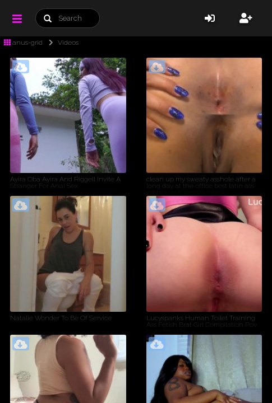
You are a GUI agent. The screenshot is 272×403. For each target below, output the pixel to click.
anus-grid (23, 42)
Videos (61, 42)
